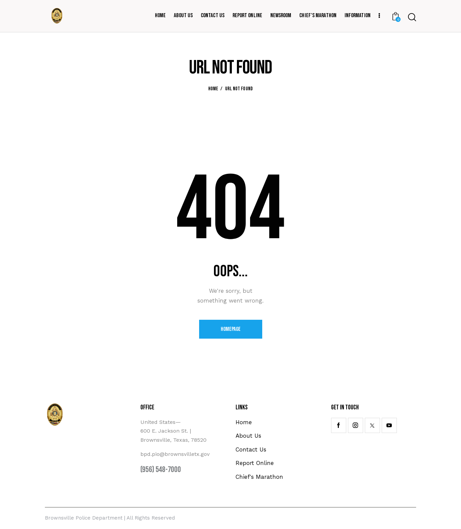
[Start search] (412, 17)
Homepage (231, 329)
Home (213, 89)
